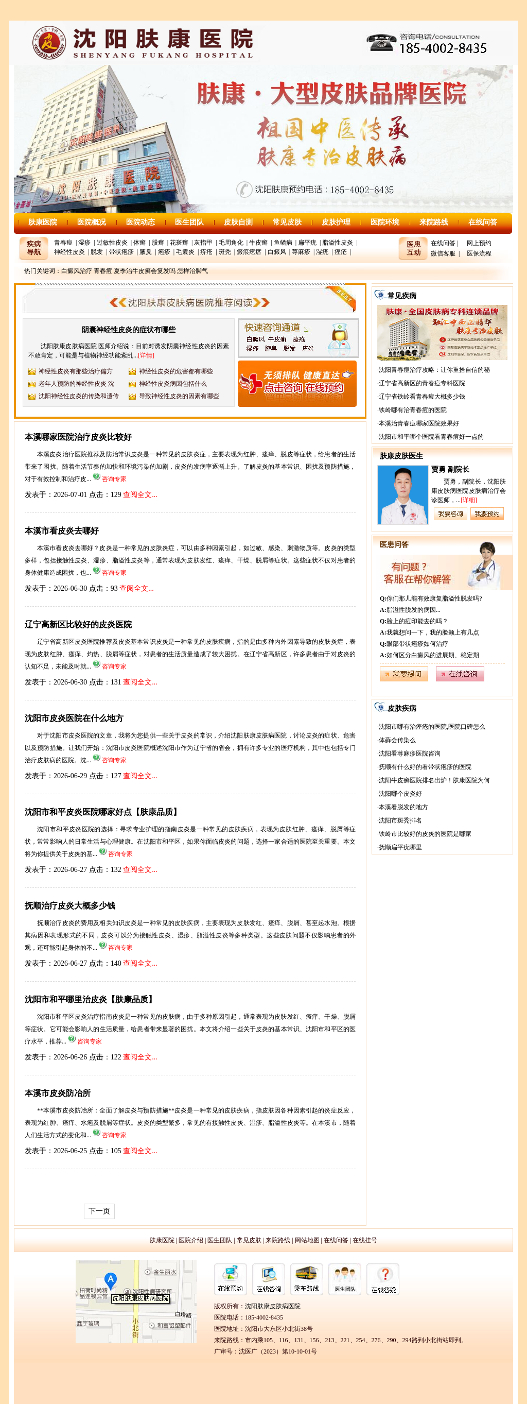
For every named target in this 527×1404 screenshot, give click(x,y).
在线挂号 (365, 1240)
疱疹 (164, 251)
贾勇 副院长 (450, 469)
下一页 (99, 1211)
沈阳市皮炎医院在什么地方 (74, 718)
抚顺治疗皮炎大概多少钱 (70, 905)
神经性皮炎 (69, 251)
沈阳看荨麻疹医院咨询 (410, 753)
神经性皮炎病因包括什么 (173, 383)
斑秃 (225, 251)
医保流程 (479, 253)
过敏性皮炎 (112, 242)
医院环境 (385, 222)
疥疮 (206, 251)
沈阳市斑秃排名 (400, 820)
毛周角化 (231, 242)
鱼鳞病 (283, 242)
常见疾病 (402, 296)
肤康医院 (42, 222)
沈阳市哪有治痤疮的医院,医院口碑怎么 (432, 726)
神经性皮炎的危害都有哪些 (176, 371)
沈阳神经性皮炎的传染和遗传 (79, 396)
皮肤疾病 (402, 708)
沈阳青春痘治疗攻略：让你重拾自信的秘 (434, 369)
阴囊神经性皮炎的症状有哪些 (128, 330)
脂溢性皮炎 (337, 242)
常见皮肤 (287, 222)
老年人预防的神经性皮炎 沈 (76, 383)
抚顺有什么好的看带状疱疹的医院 (425, 767)
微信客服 (443, 253)
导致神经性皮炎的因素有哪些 (179, 396)
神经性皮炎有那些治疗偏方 (76, 371)
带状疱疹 (121, 251)
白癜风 (277, 251)
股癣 (158, 242)
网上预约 (479, 243)
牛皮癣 (258, 242)
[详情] (146, 355)
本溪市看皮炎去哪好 (62, 530)
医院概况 (91, 222)
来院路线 (433, 222)
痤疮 (341, 251)
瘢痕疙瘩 (249, 251)
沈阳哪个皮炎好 (400, 793)
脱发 (97, 251)
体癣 (139, 242)
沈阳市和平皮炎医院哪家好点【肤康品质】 (103, 812)
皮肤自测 (238, 222)
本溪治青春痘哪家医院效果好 (419, 423)
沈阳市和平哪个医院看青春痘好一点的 (431, 436)
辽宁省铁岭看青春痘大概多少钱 (422, 396)
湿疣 (322, 251)
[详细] (469, 500)
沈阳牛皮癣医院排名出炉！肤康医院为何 (434, 780)
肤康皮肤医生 (401, 456)
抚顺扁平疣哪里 (400, 847)
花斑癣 (179, 242)
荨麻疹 (301, 251)
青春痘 (63, 242)
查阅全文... (140, 495)
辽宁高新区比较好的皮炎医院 (78, 624)
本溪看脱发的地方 (403, 807)
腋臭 (145, 251)
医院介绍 (191, 1240)
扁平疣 (307, 242)
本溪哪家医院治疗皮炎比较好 (78, 437)
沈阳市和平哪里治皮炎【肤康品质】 (90, 999)
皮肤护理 (336, 222)
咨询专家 (114, 479)
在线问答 (482, 222)
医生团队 (189, 222)
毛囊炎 (185, 251)
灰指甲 (203, 242)
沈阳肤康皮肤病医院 (273, 1306)
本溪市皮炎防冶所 (58, 1093)
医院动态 (140, 222)
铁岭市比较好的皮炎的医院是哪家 (425, 833)
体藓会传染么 (397, 740)
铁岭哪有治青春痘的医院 (413, 410)
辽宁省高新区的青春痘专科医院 (422, 383)
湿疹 (84, 242)
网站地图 (307, 1240)
